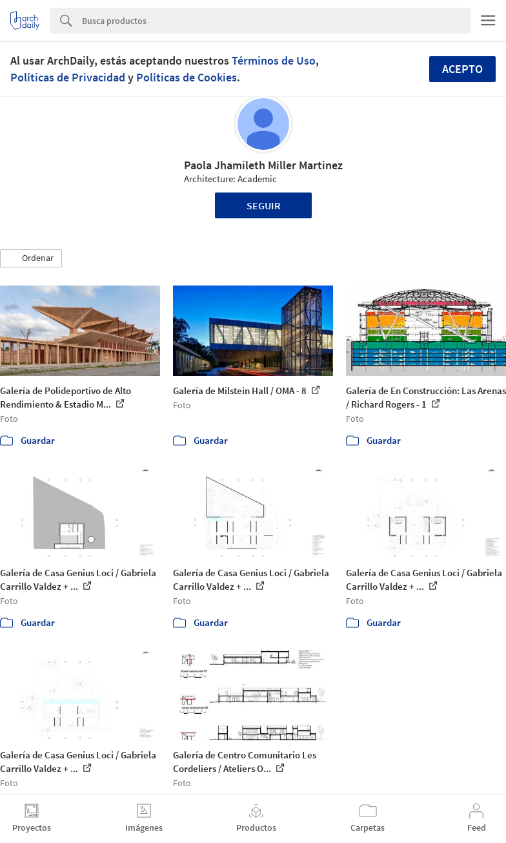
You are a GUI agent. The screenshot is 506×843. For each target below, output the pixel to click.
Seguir (264, 205)
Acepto (462, 68)
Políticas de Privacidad (67, 77)
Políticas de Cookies (186, 77)
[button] (31, 258)
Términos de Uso (274, 60)
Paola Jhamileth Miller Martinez (263, 165)
